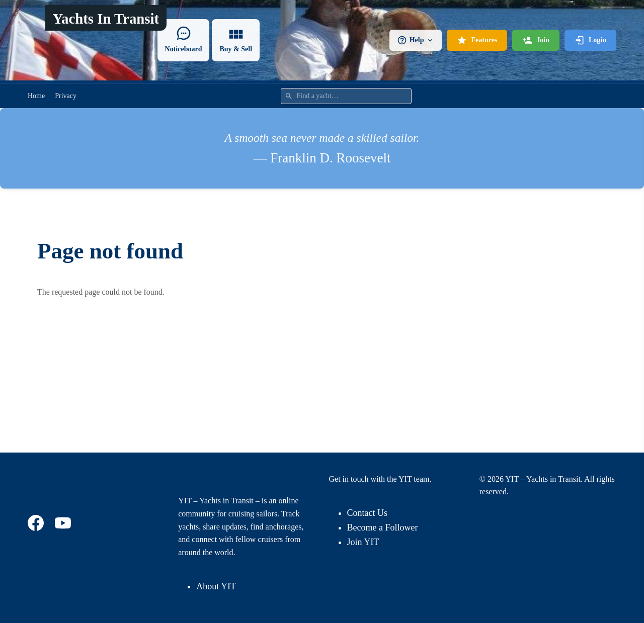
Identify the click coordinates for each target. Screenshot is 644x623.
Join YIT (363, 542)
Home (36, 96)
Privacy (65, 96)
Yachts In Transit (105, 19)
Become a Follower (382, 527)
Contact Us (367, 513)
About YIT (216, 586)
